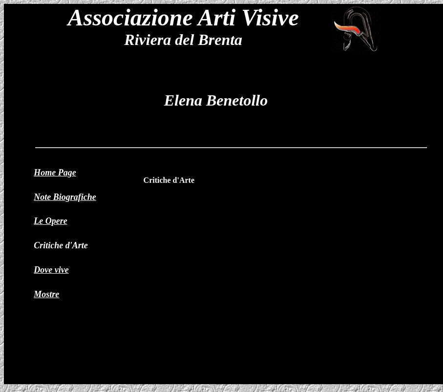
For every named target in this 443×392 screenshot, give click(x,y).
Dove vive (51, 270)
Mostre (46, 294)
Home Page (55, 172)
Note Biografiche (65, 197)
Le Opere (50, 221)
